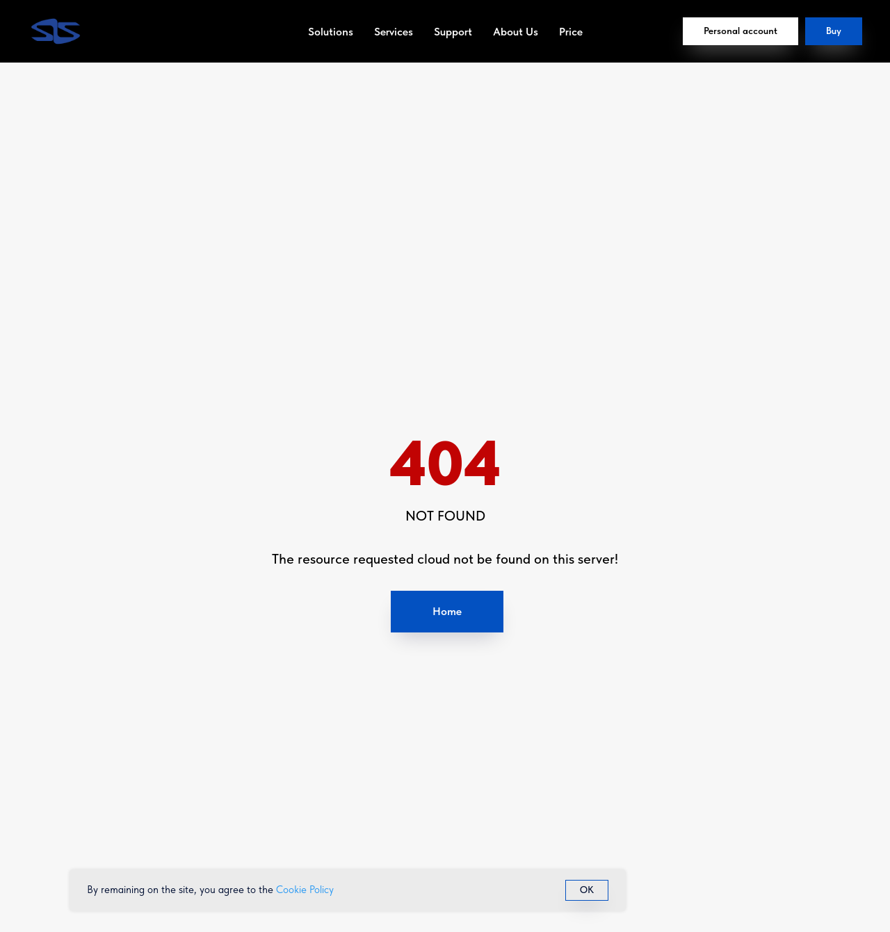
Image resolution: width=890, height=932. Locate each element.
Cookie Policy (305, 889)
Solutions (330, 31)
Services (393, 31)
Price (571, 31)
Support (453, 31)
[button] (833, 31)
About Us (515, 31)
